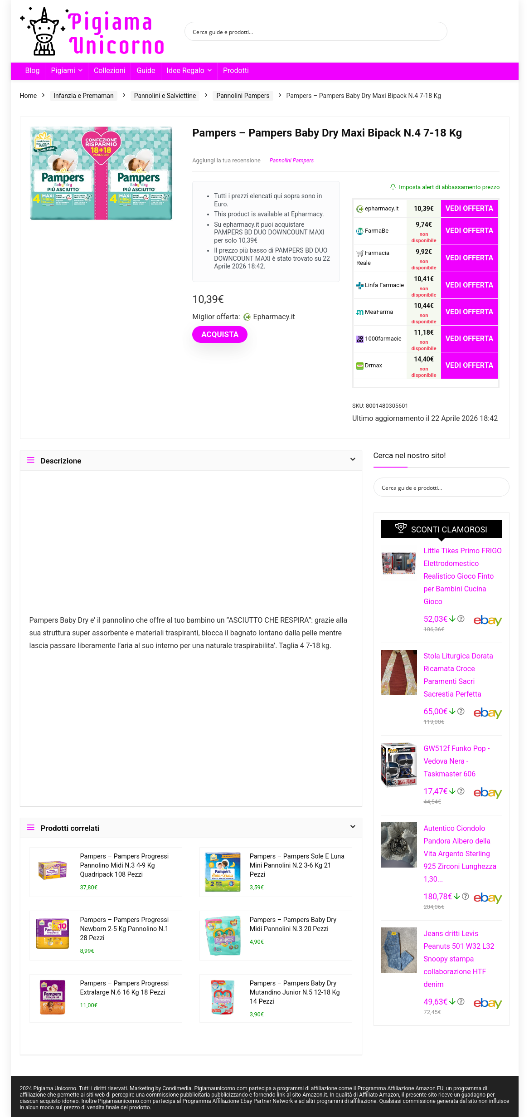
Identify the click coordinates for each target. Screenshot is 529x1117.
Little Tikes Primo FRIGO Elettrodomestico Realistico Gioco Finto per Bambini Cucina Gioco (463, 576)
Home (28, 95)
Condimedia (176, 1088)
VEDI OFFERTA (470, 208)
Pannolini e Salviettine (165, 95)
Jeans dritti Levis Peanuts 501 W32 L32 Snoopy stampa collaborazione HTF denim (459, 959)
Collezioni (109, 70)
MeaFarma (374, 312)
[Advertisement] (191, 546)
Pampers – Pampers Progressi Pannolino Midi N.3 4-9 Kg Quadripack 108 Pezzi (124, 865)
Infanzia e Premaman (83, 95)
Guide (145, 70)
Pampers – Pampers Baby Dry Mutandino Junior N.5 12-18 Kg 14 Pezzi (295, 992)
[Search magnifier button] (438, 31)
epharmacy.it (377, 209)
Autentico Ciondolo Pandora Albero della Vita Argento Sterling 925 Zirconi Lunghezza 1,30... (460, 853)
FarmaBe (372, 231)
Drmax (369, 366)
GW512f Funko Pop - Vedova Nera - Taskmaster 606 (457, 761)
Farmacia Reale (372, 257)
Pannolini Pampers (242, 95)
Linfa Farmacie (380, 285)
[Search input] (310, 31)
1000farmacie (379, 339)
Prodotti (236, 70)
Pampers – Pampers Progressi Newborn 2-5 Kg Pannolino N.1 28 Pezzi (124, 929)
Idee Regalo (185, 70)
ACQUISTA (219, 334)
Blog (32, 70)
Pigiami (63, 70)
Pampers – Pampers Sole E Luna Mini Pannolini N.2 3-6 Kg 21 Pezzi (297, 865)
